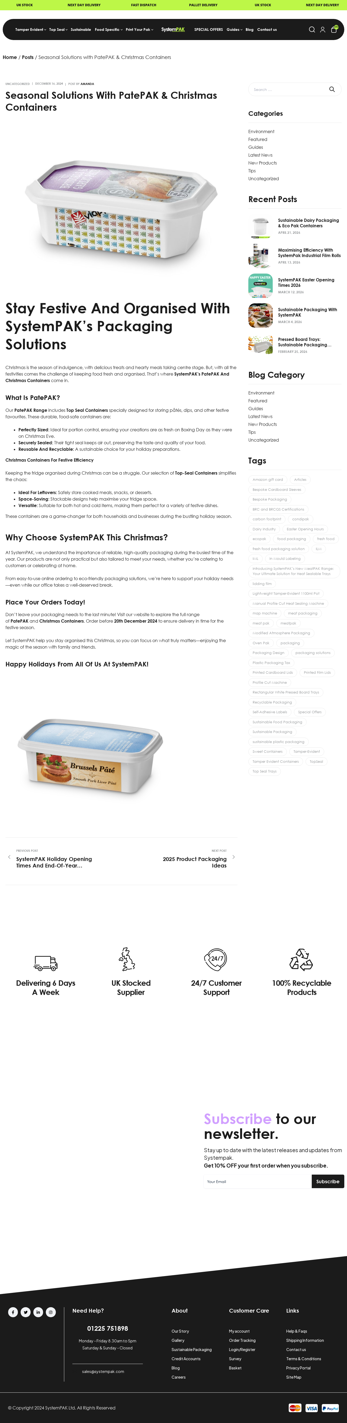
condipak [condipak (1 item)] (300, 519)
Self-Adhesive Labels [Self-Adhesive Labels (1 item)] (270, 712)
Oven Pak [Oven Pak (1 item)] (261, 643)
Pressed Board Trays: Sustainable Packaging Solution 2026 (302, 342)
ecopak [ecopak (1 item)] (259, 539)
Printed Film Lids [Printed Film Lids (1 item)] (317, 672)
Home (10, 57)
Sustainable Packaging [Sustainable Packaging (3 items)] (272, 731)
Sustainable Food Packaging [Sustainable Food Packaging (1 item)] (277, 722)
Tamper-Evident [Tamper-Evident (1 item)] (307, 751)
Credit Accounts (186, 1358)
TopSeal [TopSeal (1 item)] (316, 761)
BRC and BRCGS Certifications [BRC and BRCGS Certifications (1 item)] (278, 509)
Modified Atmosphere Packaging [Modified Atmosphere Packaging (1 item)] (281, 633)
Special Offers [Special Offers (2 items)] (310, 712)
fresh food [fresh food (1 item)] (326, 539)
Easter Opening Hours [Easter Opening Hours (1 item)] (305, 529)
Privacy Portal (298, 1367)
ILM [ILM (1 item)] (319, 549)
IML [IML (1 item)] (255, 558)
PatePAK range (30, 410)
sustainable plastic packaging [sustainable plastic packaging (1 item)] (278, 742)
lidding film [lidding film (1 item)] (262, 583)
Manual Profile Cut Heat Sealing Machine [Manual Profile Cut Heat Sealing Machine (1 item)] (288, 603)
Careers (179, 1377)
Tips (252, 170)
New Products (262, 163)
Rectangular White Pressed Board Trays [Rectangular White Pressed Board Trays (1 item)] (286, 692)
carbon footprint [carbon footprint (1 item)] (267, 519)
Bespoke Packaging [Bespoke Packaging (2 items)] (270, 499)
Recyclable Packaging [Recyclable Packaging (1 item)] (272, 702)
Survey (235, 1358)
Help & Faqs (296, 1331)
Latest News (260, 155)
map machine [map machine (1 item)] (265, 613)
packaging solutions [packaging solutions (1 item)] (312, 652)
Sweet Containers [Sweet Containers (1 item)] (267, 751)
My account (239, 1331)
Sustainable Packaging (192, 1349)
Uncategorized (17, 84)
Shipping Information (305, 1340)
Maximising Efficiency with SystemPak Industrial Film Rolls (309, 252)
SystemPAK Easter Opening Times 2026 (306, 282)
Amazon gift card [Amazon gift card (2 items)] (268, 479)
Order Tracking (242, 1340)
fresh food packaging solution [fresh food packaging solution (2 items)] (279, 549)
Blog (176, 1367)
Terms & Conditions (303, 1358)
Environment (261, 131)
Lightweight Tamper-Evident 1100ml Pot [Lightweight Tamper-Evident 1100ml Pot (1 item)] (286, 593)
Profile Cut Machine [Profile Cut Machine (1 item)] (270, 682)
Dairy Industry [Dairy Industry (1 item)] (264, 529)
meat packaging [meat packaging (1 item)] (302, 613)
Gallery (178, 1340)
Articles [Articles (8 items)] (300, 479)
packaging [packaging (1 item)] (290, 643)
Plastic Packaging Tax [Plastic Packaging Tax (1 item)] (271, 662)
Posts (28, 57)
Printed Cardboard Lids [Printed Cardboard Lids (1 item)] (273, 672)
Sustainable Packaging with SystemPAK (307, 312)
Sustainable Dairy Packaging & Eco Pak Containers (308, 223)
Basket (235, 1367)
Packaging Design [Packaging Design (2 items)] (268, 652)
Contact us (296, 1349)
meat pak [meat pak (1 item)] (261, 623)
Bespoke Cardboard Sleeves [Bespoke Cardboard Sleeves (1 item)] (277, 489)
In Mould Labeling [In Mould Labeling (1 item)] (285, 558)
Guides (255, 147)
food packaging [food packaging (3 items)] (291, 539)
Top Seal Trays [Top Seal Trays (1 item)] (265, 771)
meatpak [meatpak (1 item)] (288, 623)
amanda (87, 84)
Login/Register (242, 1349)
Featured (257, 139)
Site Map (293, 1377)
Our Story (180, 1331)
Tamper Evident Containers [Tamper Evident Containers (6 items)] (276, 761)
